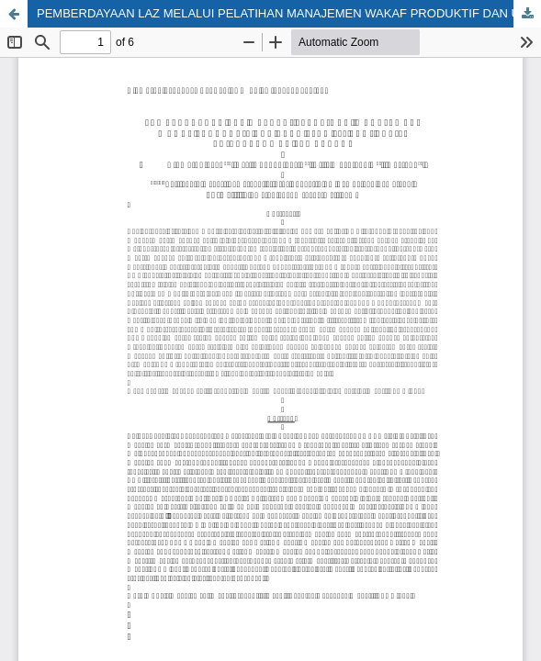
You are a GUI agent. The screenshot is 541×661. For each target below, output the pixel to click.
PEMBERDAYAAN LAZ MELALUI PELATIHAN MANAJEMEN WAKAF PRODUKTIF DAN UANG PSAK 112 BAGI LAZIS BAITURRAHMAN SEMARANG (289, 13)
